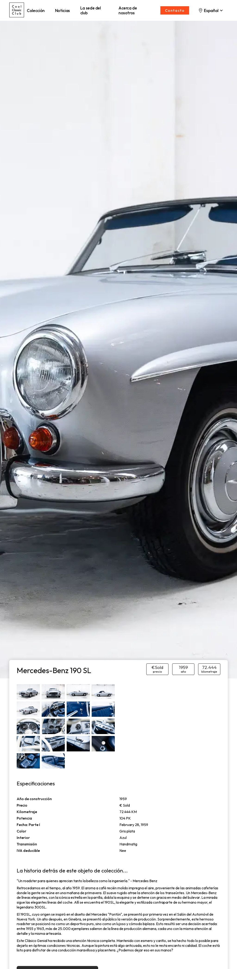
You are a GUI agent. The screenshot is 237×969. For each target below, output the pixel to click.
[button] (211, 10)
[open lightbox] (28, 692)
